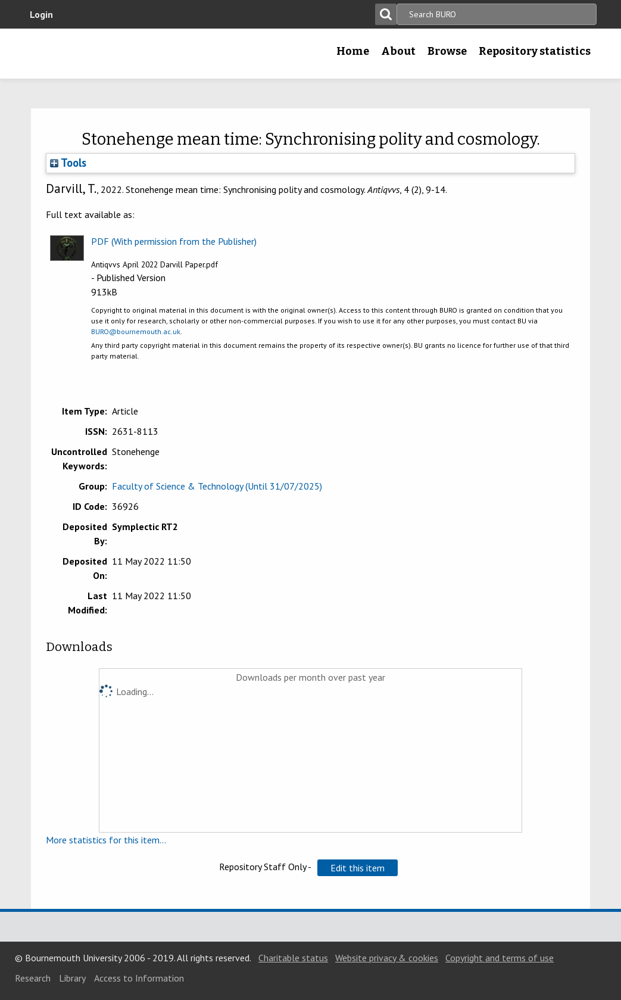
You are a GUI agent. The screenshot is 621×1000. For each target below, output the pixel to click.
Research (33, 978)
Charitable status (293, 958)
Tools (68, 162)
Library (72, 978)
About (398, 51)
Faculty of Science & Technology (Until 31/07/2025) (217, 486)
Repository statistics (535, 51)
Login (41, 14)
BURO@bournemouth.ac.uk (135, 331)
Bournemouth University (99, 54)
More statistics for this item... (106, 840)
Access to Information (139, 978)
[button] (357, 867)
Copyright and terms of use (499, 958)
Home (352, 51)
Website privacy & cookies (386, 958)
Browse (447, 51)
